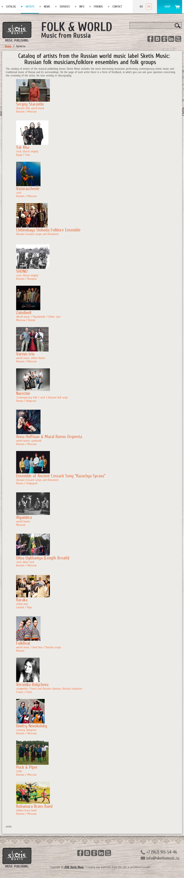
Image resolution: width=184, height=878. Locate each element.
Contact (117, 6)
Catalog (11, 6)
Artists (30, 6)
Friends (98, 6)
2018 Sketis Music (74, 867)
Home (8, 46)
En (148, 6)
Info (81, 6)
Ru (141, 6)
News (47, 6)
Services (65, 6)
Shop (167, 6)
